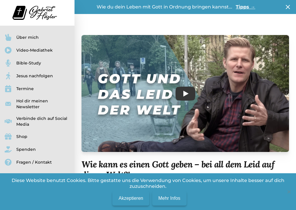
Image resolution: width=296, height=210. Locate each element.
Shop (16, 136)
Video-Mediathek (29, 50)
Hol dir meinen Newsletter (26, 103)
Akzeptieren (130, 198)
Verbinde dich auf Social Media (36, 121)
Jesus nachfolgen (29, 75)
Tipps (245, 7)
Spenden (20, 149)
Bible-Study (23, 63)
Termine (19, 88)
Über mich (22, 37)
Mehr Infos (169, 198)
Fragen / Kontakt (28, 162)
